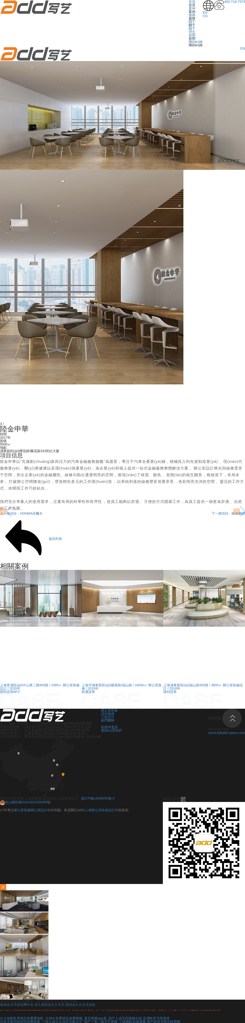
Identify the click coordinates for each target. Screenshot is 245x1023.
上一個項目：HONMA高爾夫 (21, 513)
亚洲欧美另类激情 (156, 1018)
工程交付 (107, 717)
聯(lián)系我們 (111, 730)
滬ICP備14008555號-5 (97, 798)
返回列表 (31, 539)
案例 (192, 8)
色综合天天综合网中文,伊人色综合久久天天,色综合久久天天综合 (48, 1004)
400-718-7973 (234, 1)
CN (205, 16)
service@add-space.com (226, 732)
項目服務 (107, 713)
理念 (192, 31)
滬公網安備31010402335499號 (25, 802)
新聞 (192, 35)
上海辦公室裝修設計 (100, 810)
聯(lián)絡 (196, 41)
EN (205, 12)
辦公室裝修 (109, 710)
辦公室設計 (204, 468)
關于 (192, 21)
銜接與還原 (109, 727)
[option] (41, 639)
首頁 (192, 1)
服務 (192, 15)
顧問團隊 (108, 720)
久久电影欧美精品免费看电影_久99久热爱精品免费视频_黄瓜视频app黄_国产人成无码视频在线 (71, 1018)
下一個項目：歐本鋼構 (228, 513)
